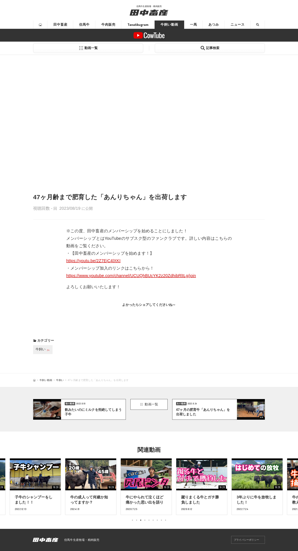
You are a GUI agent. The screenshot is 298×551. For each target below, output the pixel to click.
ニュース (238, 24)
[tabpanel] (149, 486)
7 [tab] (157, 520)
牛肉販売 (108, 24)
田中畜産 (60, 24)
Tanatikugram (137, 25)
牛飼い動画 (169, 24)
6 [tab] (153, 520)
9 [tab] (165, 520)
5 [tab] (149, 520)
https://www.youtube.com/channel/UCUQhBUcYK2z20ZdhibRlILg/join (131, 275)
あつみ (213, 24)
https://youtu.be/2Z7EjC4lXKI (93, 260)
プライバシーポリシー (246, 539)
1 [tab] (132, 520)
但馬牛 (84, 24)
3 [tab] (141, 520)
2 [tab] (137, 520)
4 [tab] (145, 520)
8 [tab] (161, 520)
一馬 (193, 24)
